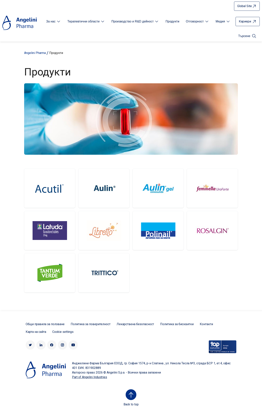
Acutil (49, 188)
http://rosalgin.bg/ (212, 230)
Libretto (104, 230)
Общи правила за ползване (45, 324)
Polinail (158, 230)
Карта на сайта (36, 332)
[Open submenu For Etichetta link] (53, 21)
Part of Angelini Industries (89, 377)
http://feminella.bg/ (212, 188)
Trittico (104, 272)
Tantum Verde (49, 272)
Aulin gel (158, 188)
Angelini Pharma (35, 53)
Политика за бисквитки (177, 324)
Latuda (49, 230)
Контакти (206, 324)
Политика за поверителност (91, 324)
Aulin (104, 188)
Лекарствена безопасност (135, 324)
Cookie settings (63, 332)
